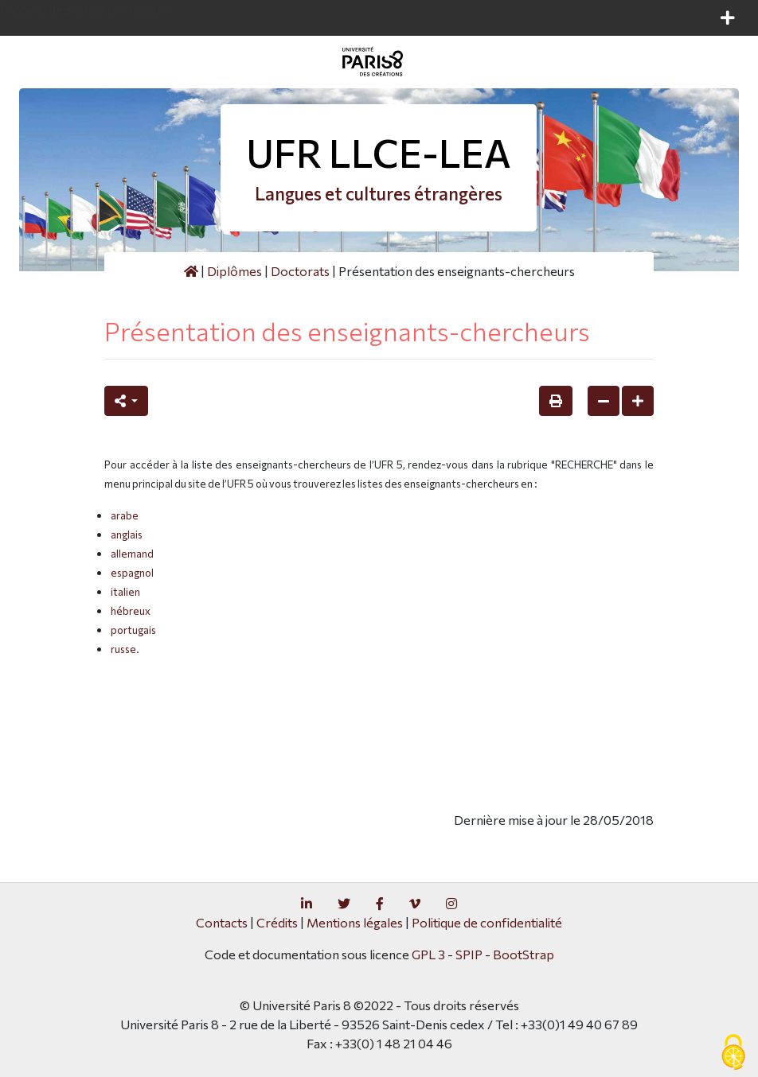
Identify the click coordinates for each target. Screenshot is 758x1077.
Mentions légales (355, 922)
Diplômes (234, 270)
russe (123, 649)
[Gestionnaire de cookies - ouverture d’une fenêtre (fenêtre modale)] (733, 1053)
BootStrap (523, 954)
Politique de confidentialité (487, 922)
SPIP (469, 954)
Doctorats (300, 270)
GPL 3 (428, 954)
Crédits (277, 922)
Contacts (222, 922)
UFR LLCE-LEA (378, 152)
